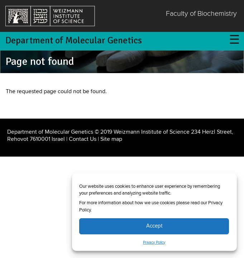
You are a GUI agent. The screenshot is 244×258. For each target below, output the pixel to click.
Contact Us (82, 139)
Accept (154, 226)
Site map (111, 139)
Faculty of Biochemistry (201, 14)
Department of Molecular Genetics (73, 40)
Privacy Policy (154, 242)
